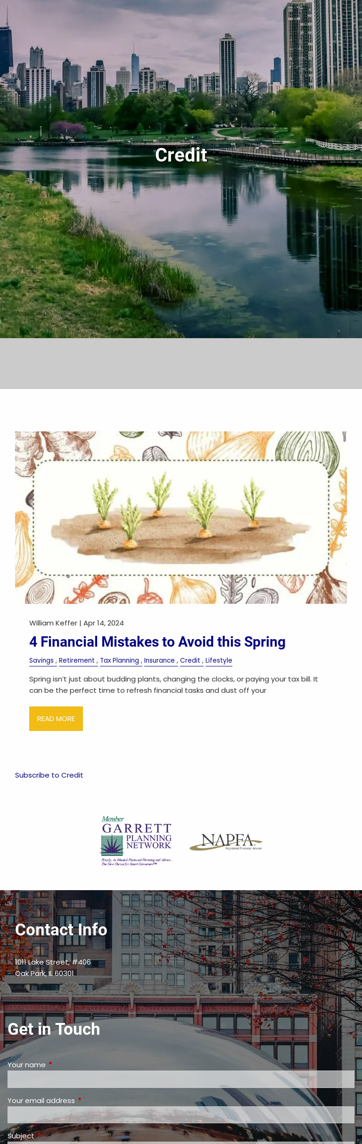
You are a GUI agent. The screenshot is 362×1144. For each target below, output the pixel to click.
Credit (190, 660)
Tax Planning (119, 660)
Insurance (159, 660)
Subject (57, 1136)
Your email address (77, 1100)
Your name (63, 1065)
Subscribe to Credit (49, 775)
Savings (41, 660)
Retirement (77, 660)
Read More (56, 718)
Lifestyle (219, 660)
